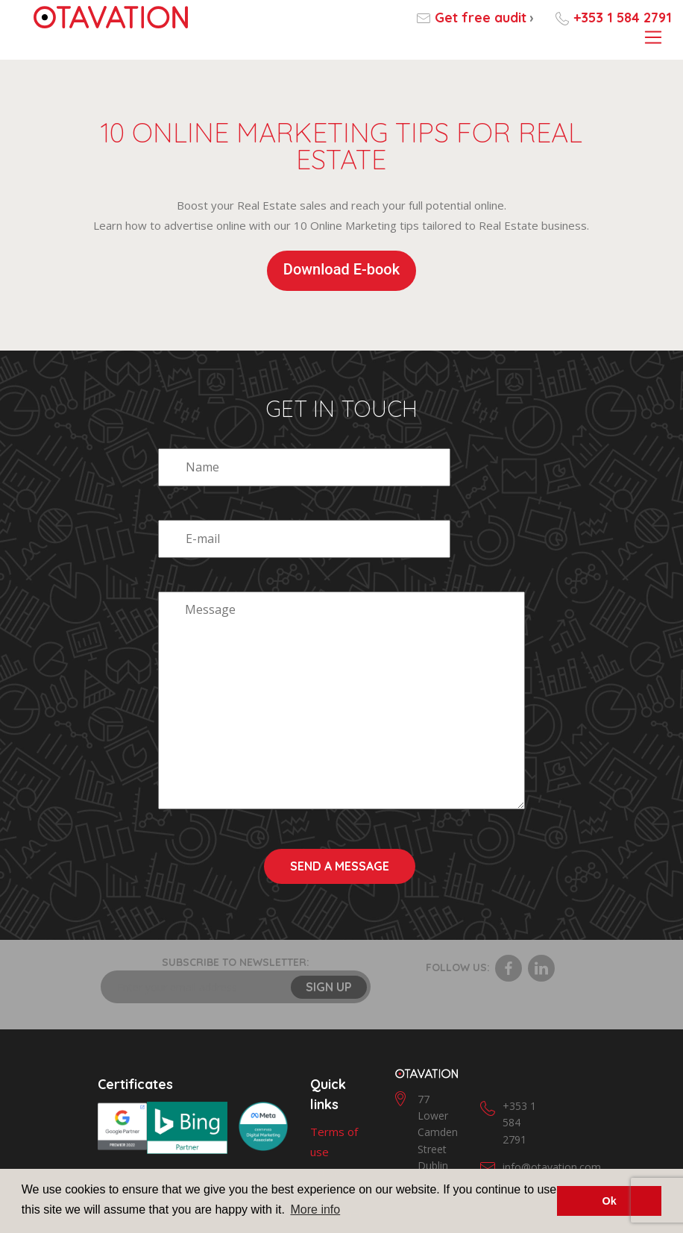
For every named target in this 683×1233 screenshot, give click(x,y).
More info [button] (315, 1209)
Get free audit (484, 17)
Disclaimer (336, 1140)
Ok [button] (609, 1201)
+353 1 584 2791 (622, 17)
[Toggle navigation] (653, 38)
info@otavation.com (552, 1095)
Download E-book (341, 269)
